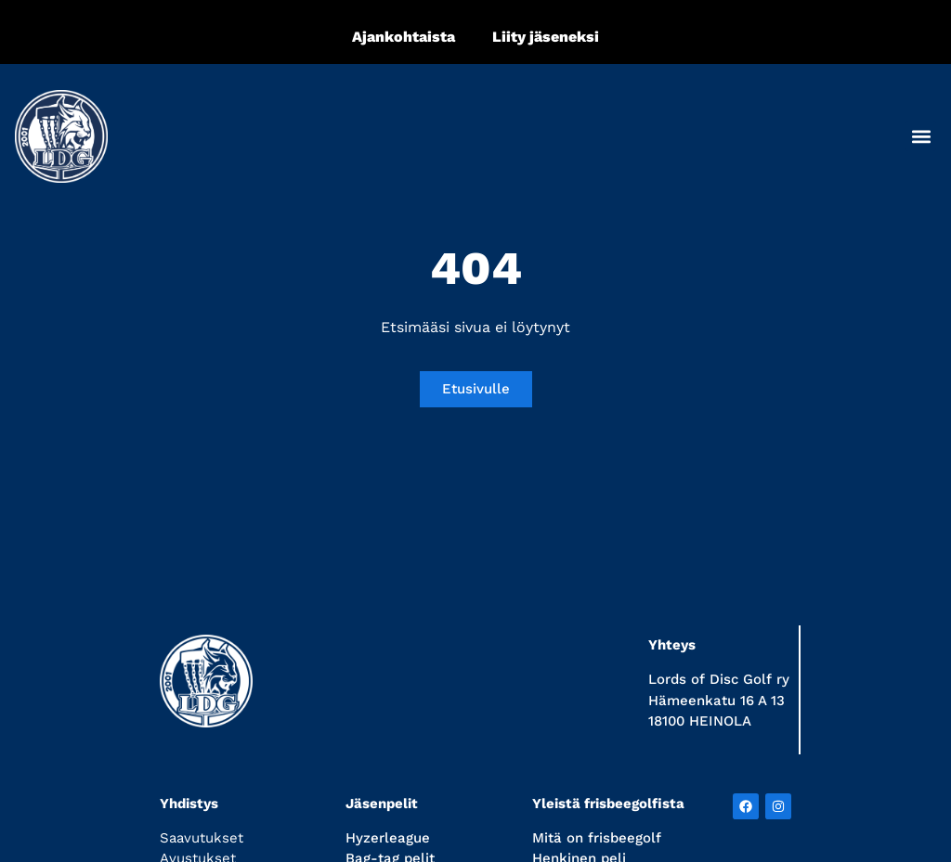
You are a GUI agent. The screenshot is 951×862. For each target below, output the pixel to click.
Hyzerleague (387, 838)
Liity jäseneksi (545, 36)
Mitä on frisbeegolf (596, 838)
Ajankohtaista (403, 36)
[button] (920, 136)
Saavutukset (201, 838)
